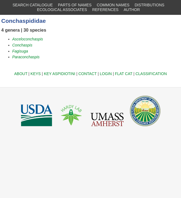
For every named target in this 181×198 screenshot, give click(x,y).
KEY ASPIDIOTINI (59, 74)
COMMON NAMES (113, 5)
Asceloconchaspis (27, 39)
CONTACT (87, 74)
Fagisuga (20, 51)
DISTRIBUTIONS (149, 5)
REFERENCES (105, 9)
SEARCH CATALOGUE (33, 5)
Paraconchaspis (26, 57)
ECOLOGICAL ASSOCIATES (62, 9)
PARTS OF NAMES (74, 5)
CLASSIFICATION (151, 74)
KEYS (35, 74)
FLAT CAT (123, 74)
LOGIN (106, 74)
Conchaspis (22, 45)
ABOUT (20, 74)
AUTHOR (132, 9)
